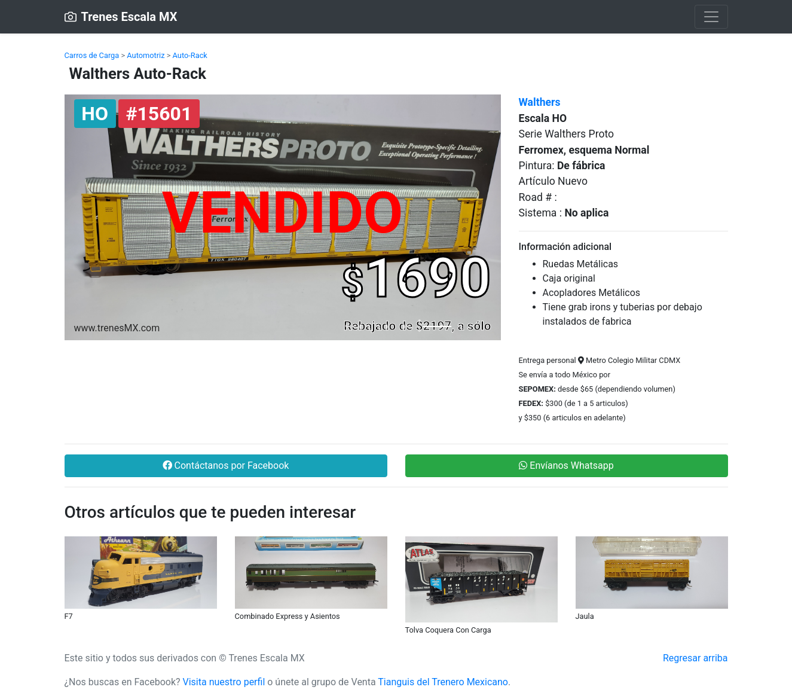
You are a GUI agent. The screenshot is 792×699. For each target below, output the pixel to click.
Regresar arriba (695, 658)
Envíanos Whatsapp (566, 465)
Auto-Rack (190, 55)
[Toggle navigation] (711, 17)
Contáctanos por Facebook (226, 465)
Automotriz (145, 55)
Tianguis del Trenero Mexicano (443, 682)
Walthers (540, 102)
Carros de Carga (92, 55)
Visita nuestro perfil (224, 682)
